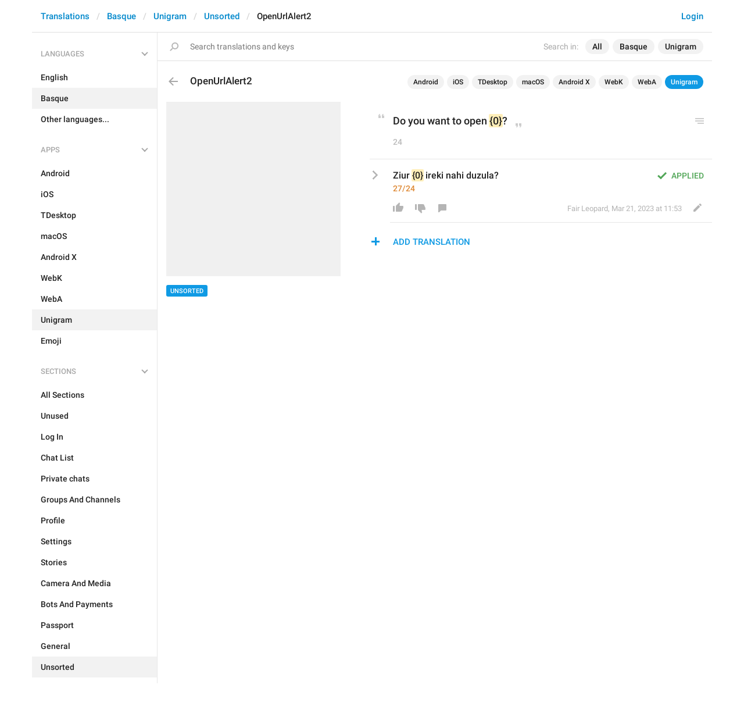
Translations (65, 16)
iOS (458, 82)
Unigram (170, 16)
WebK (613, 82)
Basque (121, 16)
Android (425, 82)
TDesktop (492, 82)
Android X (574, 82)
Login (692, 16)
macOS (533, 82)
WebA (647, 82)
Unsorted (221, 16)
